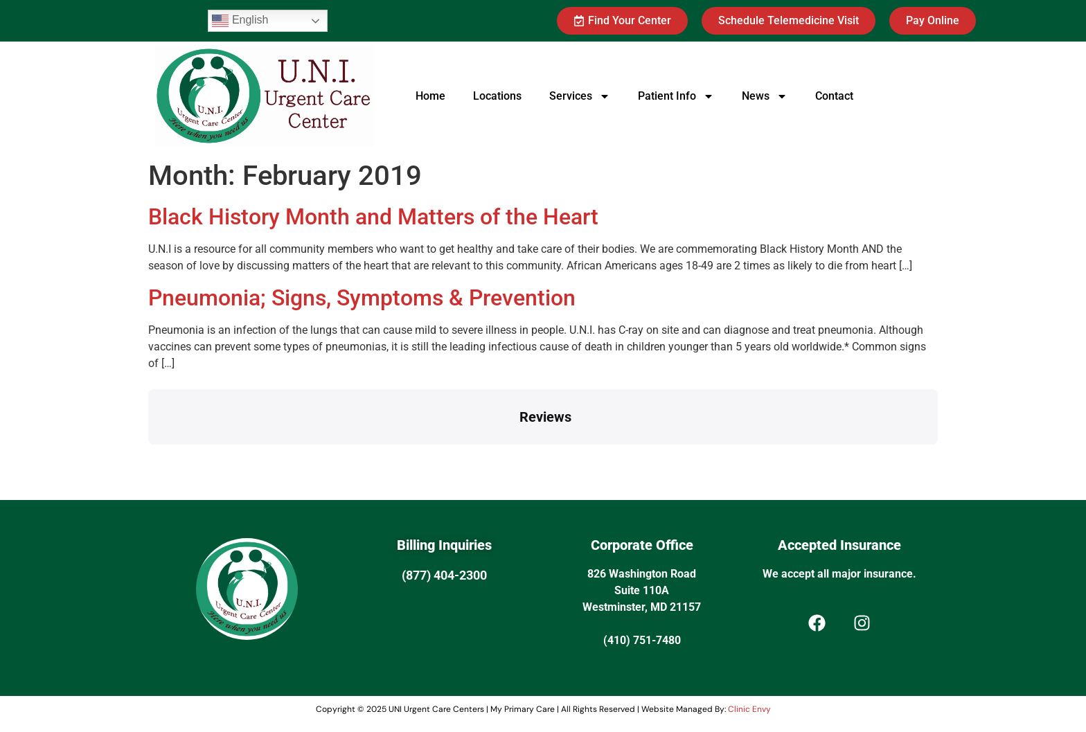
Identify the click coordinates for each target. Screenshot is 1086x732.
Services (579, 96)
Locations (497, 95)
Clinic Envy (749, 709)
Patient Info (676, 96)
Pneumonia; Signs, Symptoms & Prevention (362, 298)
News (764, 96)
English (240, 20)
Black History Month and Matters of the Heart (373, 217)
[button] (148, 458)
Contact (834, 95)
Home (430, 95)
